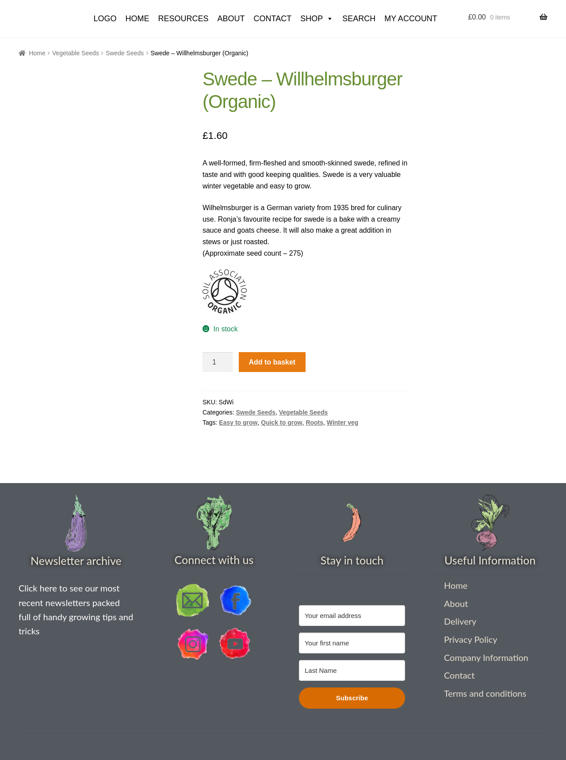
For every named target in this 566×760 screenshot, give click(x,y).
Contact (272, 18)
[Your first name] (352, 643)
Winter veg (342, 422)
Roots (314, 422)
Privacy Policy (470, 639)
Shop (316, 19)
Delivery (460, 621)
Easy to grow (238, 422)
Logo (104, 18)
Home (37, 53)
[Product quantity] (218, 362)
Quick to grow (281, 422)
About (231, 18)
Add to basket (272, 362)
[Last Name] (352, 670)
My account (410, 18)
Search (358, 18)
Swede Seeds (125, 53)
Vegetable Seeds (75, 53)
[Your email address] (352, 615)
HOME (137, 18)
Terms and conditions (485, 693)
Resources (183, 18)
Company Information (486, 657)
